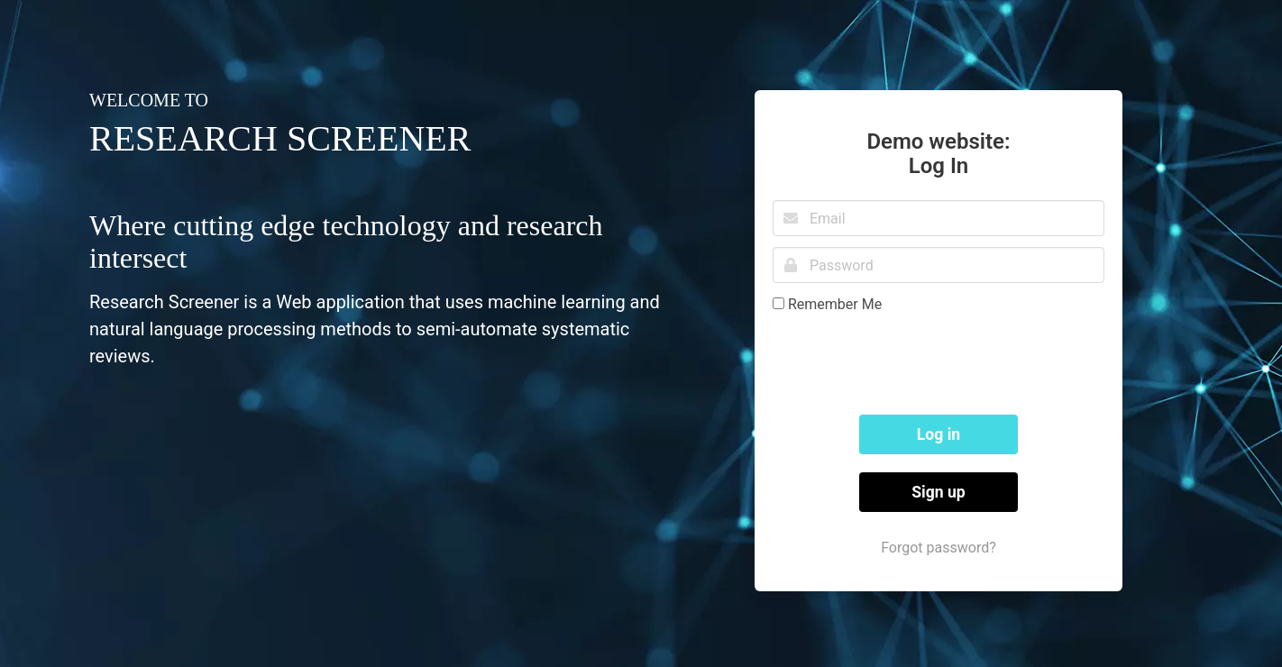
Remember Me (835, 304)
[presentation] (910, 361)
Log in (938, 434)
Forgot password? (938, 547)
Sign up (938, 492)
